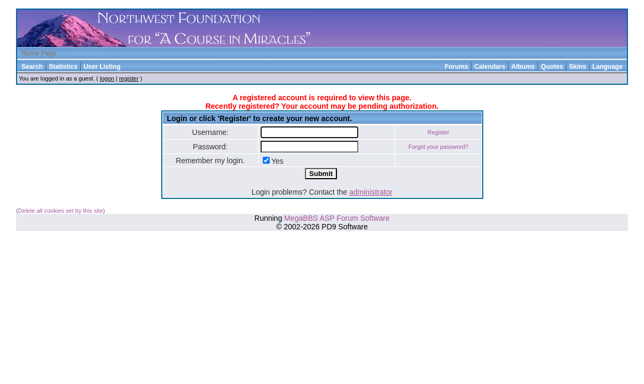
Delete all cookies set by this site (60, 210)
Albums (523, 66)
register (129, 78)
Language (607, 66)
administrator (370, 192)
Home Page (38, 53)
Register (438, 132)
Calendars (489, 66)
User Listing (101, 66)
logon (107, 78)
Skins (577, 66)
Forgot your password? (439, 146)
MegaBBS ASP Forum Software (336, 218)
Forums (456, 66)
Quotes (552, 66)
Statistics (63, 66)
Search (32, 66)
